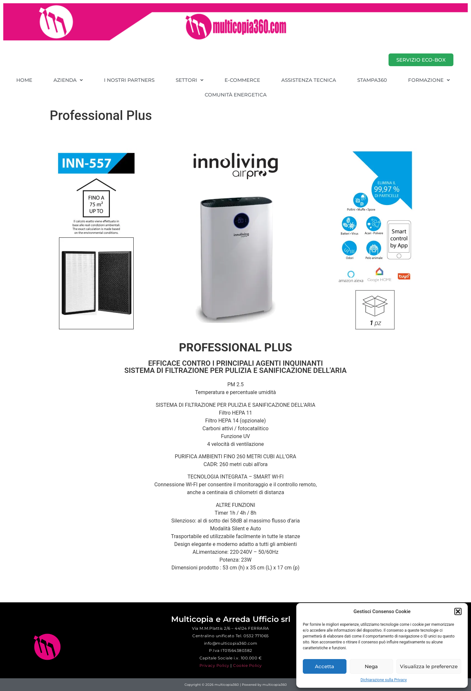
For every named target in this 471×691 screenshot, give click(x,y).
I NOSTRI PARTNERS (129, 80)
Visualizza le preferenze (429, 666)
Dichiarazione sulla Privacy (384, 680)
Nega (371, 666)
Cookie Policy (247, 665)
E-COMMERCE (242, 80)
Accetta (324, 666)
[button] (458, 611)
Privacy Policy (214, 665)
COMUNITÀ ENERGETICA (236, 95)
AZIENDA (68, 80)
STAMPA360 (372, 80)
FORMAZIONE (429, 80)
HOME (24, 80)
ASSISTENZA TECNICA (308, 80)
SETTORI (189, 80)
